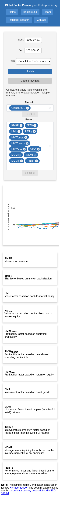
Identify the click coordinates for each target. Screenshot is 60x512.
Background (30, 12)
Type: (12, 60)
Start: (21, 39)
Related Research (19, 20)
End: (21, 50)
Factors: (30, 119)
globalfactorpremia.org (44, 5)
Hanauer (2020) (19, 487)
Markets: (30, 102)
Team (48, 12)
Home (12, 12)
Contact (41, 20)
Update (30, 71)
